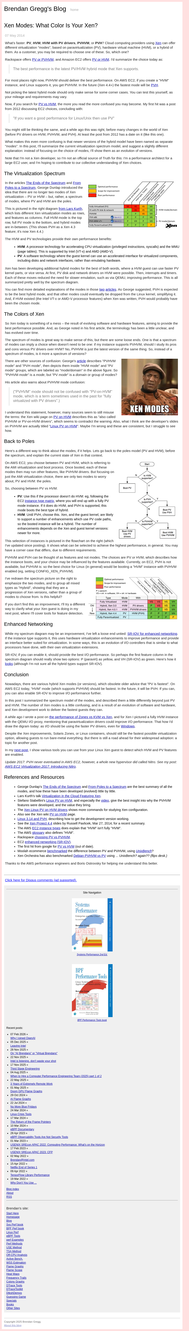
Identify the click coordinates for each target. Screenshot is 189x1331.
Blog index (12, 1189)
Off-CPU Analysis (16, 1255)
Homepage (13, 1217)
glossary (38, 832)
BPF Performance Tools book (92, 1020)
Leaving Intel (18, 1045)
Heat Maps (12, 1274)
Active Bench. (14, 1258)
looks (9, 664)
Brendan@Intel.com (22, 1159)
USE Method (14, 1247)
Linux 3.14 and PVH (32, 819)
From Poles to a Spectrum (107, 787)
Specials (11, 1300)
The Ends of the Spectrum (45, 183)
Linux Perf (12, 1232)
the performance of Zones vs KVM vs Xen (80, 717)
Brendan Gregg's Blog (35, 8)
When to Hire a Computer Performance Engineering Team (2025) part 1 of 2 (56, 1076)
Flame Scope (14, 1270)
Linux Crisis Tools (20, 1114)
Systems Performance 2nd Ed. (92, 954)
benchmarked (57, 851)
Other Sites (13, 1308)
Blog (9, 1220)
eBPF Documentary (22, 1129)
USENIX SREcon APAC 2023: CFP (31, 1152)
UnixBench (144, 851)
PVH (154, 85)
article (81, 361)
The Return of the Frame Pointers (30, 1121)
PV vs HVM (47, 104)
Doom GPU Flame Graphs (26, 1091)
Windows (128, 726)
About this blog (12, 1325)
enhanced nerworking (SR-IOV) (48, 842)
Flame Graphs (15, 1266)
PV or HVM (100, 59)
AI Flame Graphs (20, 1099)
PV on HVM (62, 417)
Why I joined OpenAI (22, 1038)
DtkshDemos (14, 1293)
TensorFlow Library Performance (30, 1175)
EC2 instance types (46, 828)
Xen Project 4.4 (41, 823)
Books (10, 1304)
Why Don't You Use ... (23, 1182)
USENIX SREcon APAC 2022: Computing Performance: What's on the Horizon (57, 1144)
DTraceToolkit (14, 1289)
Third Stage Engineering (25, 1068)
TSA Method (13, 1251)
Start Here (12, 1213)
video (105, 800)
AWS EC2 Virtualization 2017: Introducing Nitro (40, 766)
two (101, 289)
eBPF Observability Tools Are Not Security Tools (39, 1137)
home (74, 10)
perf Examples (15, 1239)
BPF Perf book (15, 1228)
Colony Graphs (15, 1281)
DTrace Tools (14, 1285)
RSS (9, 1196)
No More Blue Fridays (23, 1106)
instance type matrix (39, 501)
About (9, 1193)
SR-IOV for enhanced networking (152, 634)
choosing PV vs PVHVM (52, 837)
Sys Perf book (14, 1224)
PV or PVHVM (43, 59)
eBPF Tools (13, 1236)
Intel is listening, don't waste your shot (33, 1061)
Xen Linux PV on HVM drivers (46, 810)
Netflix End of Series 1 (23, 1167)
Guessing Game (16, 1296)
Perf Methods (14, 1243)
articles (111, 289)
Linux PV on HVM (63, 426)
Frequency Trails (16, 1277)
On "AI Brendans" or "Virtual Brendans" (33, 1053)
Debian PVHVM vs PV (89, 856)
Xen (158, 43)
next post (21, 750)
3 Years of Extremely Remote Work (31, 1083)
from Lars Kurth (70, 208)
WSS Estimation (16, 1262)
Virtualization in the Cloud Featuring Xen (71, 796)
